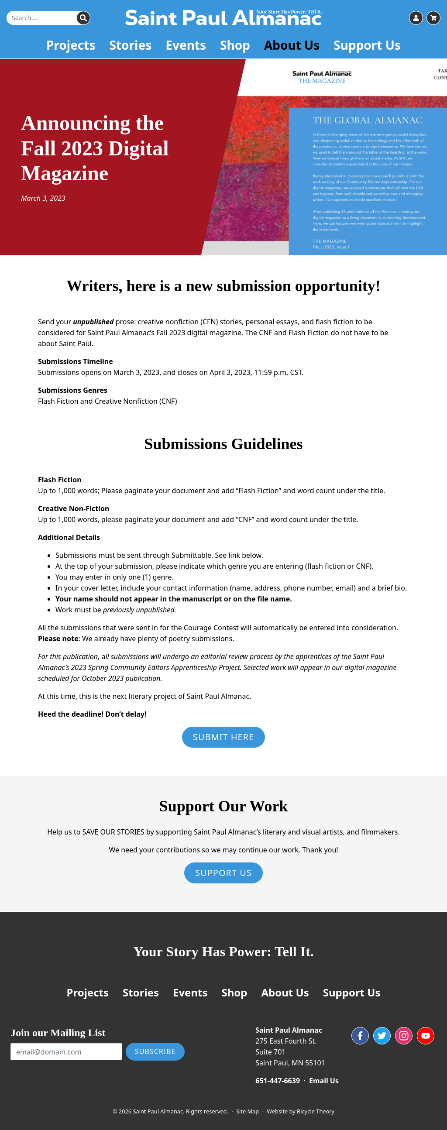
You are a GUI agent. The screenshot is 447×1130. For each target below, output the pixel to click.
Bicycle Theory (315, 1111)
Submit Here (223, 737)
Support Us (367, 46)
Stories (131, 46)
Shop (235, 46)
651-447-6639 (277, 1080)
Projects (71, 46)
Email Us (324, 1080)
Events (185, 46)
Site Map (247, 1111)
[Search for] (48, 18)
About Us (292, 46)
